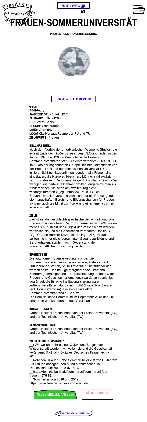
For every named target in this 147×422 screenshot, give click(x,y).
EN (83, 11)
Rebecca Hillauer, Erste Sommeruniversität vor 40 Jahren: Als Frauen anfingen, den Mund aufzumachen (73, 362)
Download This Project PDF (73, 99)
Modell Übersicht (73, 5)
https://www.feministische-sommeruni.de (58, 383)
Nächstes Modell (97, 393)
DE (83, 7)
